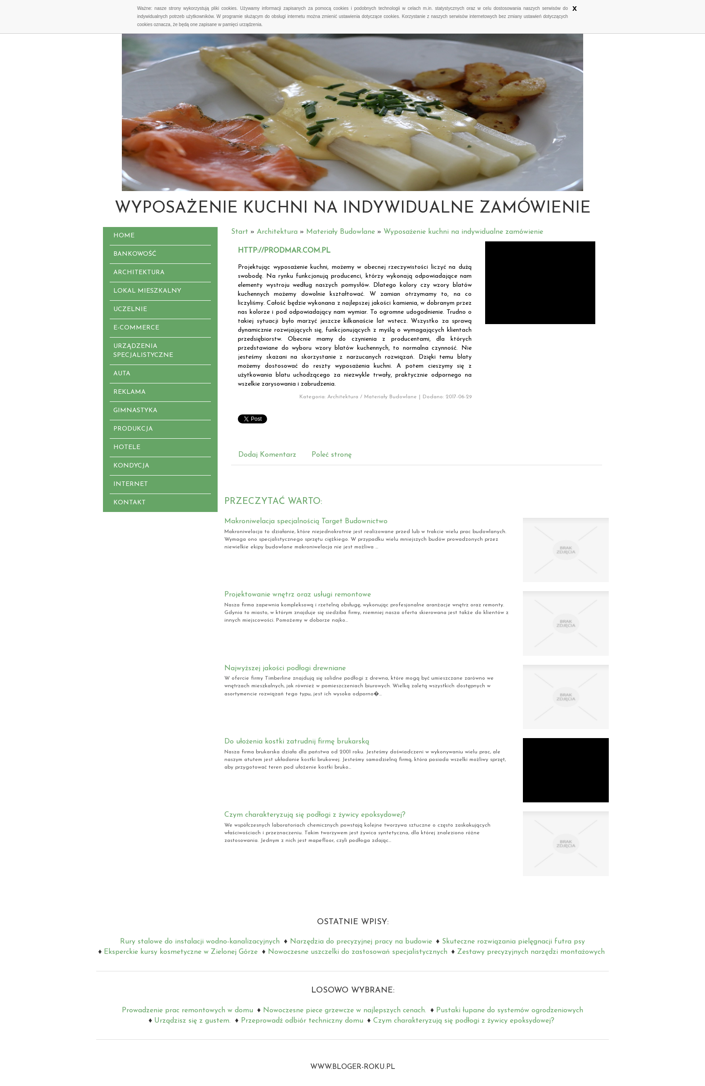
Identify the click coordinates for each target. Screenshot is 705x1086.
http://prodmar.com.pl (284, 250)
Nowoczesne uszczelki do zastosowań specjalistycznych (357, 952)
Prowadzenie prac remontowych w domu (187, 1010)
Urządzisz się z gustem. (192, 1020)
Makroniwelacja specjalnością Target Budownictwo (306, 521)
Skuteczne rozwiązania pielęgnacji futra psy (513, 941)
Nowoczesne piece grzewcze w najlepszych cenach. (344, 1010)
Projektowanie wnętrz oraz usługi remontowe (297, 594)
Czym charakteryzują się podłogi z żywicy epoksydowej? (315, 815)
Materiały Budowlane (340, 232)
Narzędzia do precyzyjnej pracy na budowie (361, 941)
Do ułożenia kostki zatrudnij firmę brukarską (296, 741)
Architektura (277, 232)
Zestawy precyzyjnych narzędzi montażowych (531, 952)
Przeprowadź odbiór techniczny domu (302, 1020)
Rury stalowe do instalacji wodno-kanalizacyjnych (200, 941)
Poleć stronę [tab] (332, 454)
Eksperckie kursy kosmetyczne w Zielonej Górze (181, 952)
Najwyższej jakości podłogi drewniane (285, 668)
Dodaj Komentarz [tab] (267, 454)
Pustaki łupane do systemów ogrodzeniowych (509, 1010)
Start (239, 232)
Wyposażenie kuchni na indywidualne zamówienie (463, 232)
